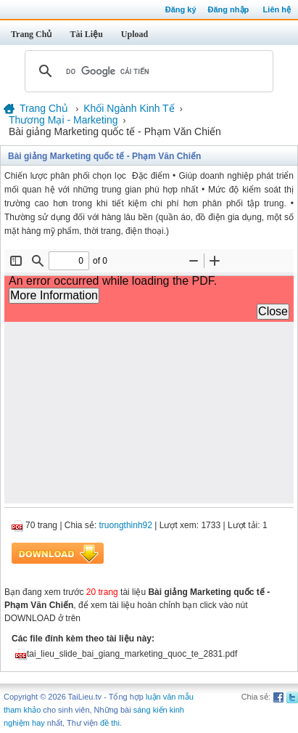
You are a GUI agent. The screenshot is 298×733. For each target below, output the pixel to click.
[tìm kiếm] (147, 71)
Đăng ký (180, 9)
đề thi (110, 722)
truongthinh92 (125, 525)
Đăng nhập (228, 9)
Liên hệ (277, 9)
